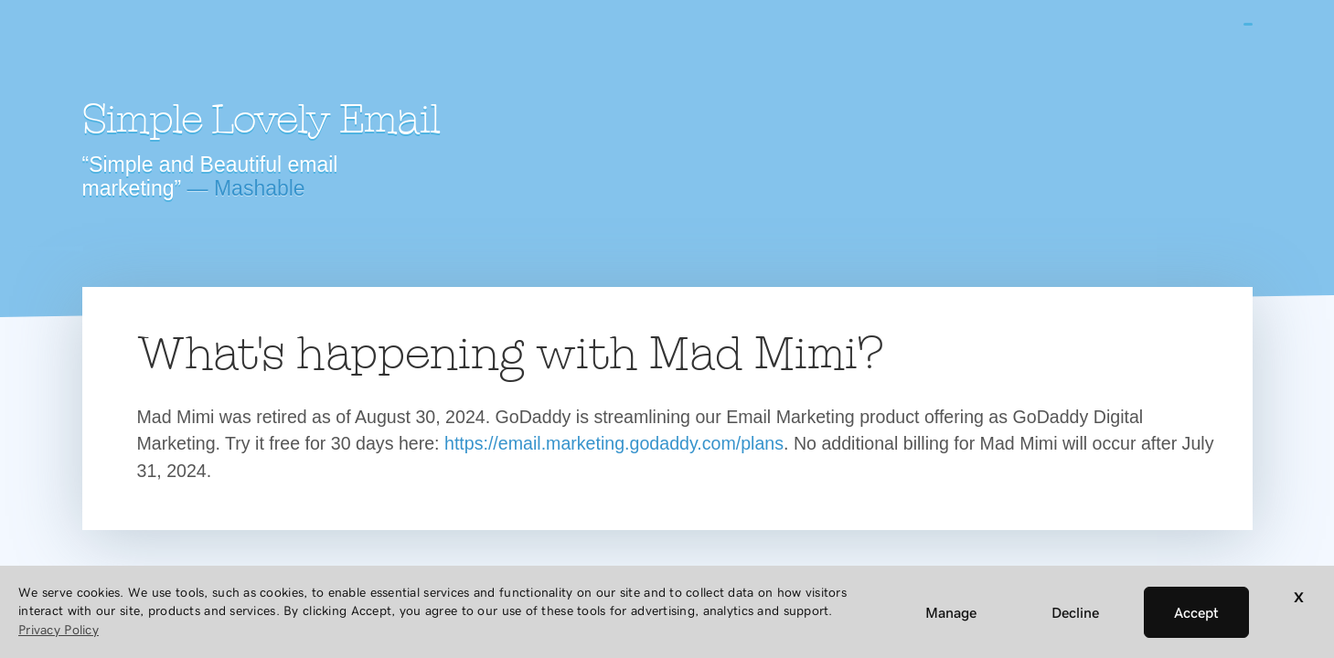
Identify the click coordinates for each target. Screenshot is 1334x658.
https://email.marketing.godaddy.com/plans (614, 443)
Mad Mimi (242, 50)
